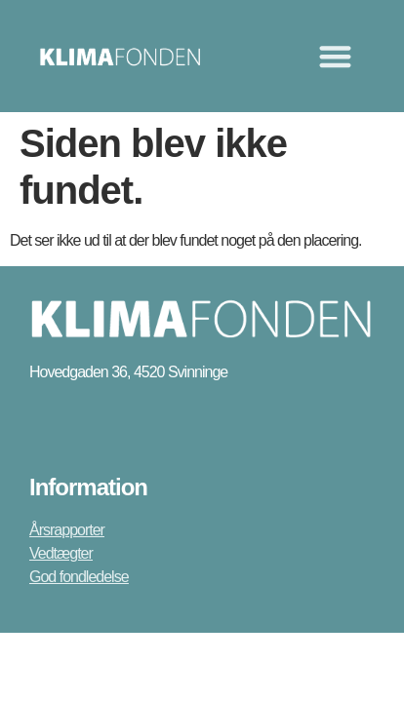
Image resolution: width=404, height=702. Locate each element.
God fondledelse (79, 576)
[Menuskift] (335, 56)
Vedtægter (61, 553)
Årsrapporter (66, 530)
